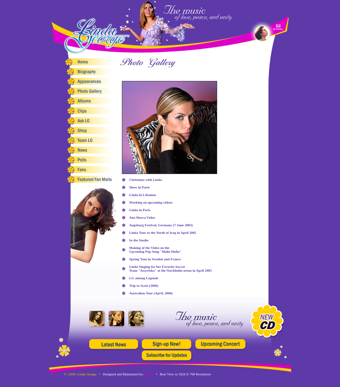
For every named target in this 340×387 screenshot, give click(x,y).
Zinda (149, 374)
